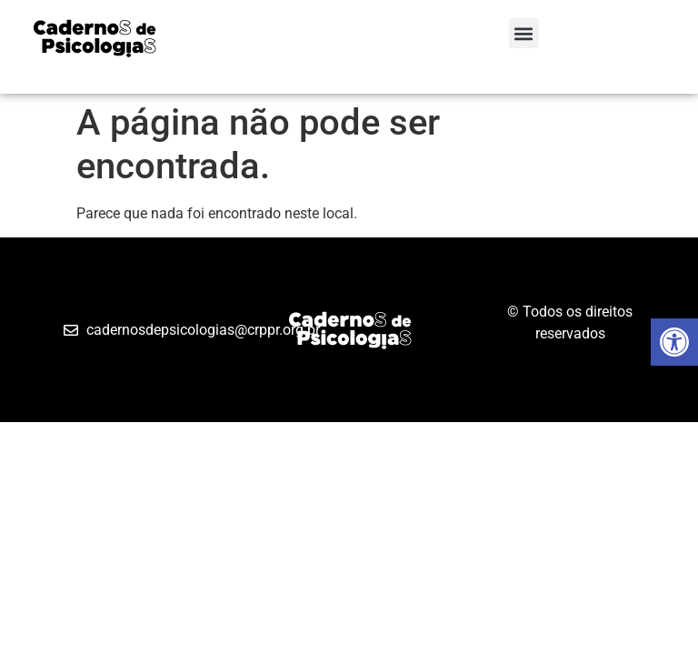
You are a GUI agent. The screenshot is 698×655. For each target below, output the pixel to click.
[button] (524, 33)
